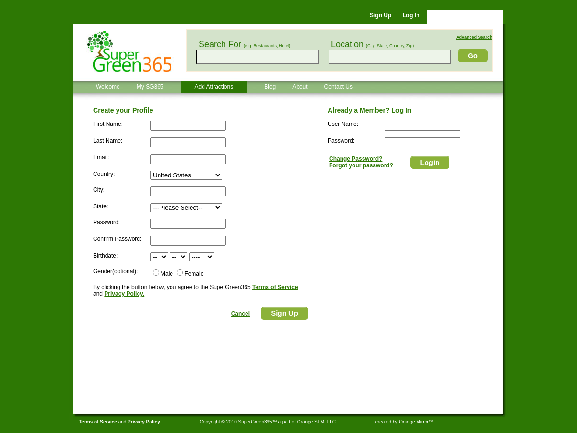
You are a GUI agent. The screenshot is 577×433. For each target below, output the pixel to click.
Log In (411, 15)
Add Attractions (214, 86)
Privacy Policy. (124, 293)
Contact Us (338, 86)
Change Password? (355, 158)
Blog (270, 86)
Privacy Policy (144, 421)
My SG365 (150, 86)
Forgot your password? (361, 165)
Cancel (240, 313)
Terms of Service (275, 287)
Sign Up (380, 15)
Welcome (108, 86)
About (299, 86)
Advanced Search (474, 37)
